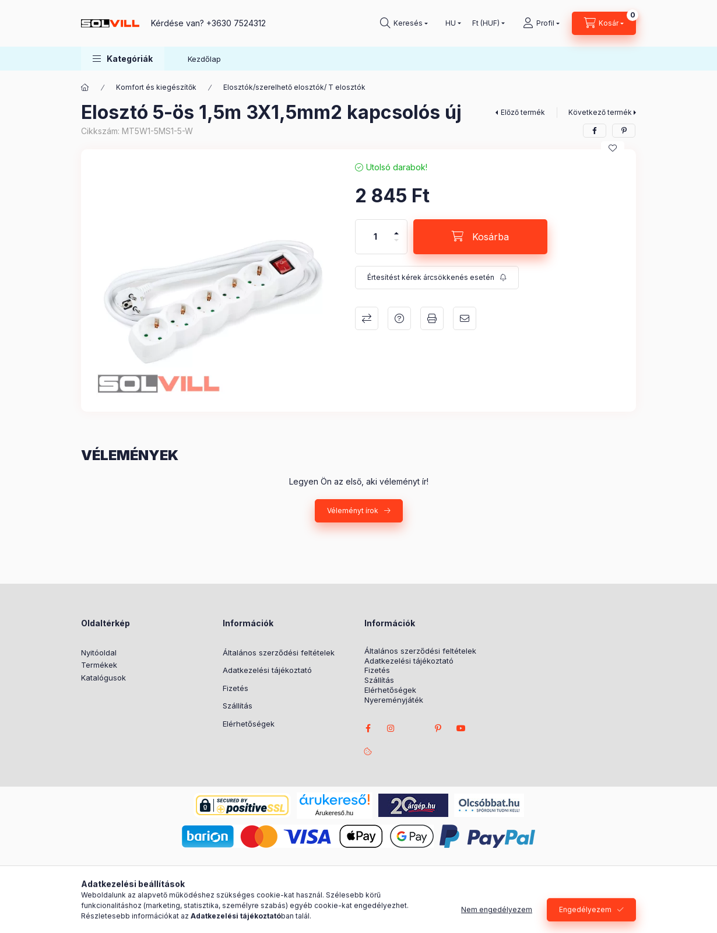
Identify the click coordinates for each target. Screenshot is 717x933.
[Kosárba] (480, 236)
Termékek (99, 664)
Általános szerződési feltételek (279, 652)
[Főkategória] (85, 87)
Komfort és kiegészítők (156, 87)
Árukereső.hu (334, 812)
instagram (391, 728)
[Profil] (541, 23)
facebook (367, 728)
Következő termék (600, 112)
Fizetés (235, 688)
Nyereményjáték (393, 700)
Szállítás (237, 705)
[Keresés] (404, 23)
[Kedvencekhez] (612, 148)
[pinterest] (623, 131)
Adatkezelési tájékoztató (267, 670)
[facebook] (594, 131)
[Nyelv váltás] (450, 23)
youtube (461, 728)
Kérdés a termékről (399, 318)
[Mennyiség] (375, 237)
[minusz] (396, 245)
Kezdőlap (204, 59)
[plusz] (396, 228)
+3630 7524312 (236, 23)
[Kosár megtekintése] (604, 23)
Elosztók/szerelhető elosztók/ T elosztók (294, 87)
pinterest (437, 728)
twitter (414, 728)
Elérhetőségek (249, 723)
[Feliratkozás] (437, 277)
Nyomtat (432, 318)
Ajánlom (464, 318)
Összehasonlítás (366, 318)
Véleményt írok (352, 510)
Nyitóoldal (99, 652)
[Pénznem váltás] (486, 23)
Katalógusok (103, 677)
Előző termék (523, 112)
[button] (122, 59)
